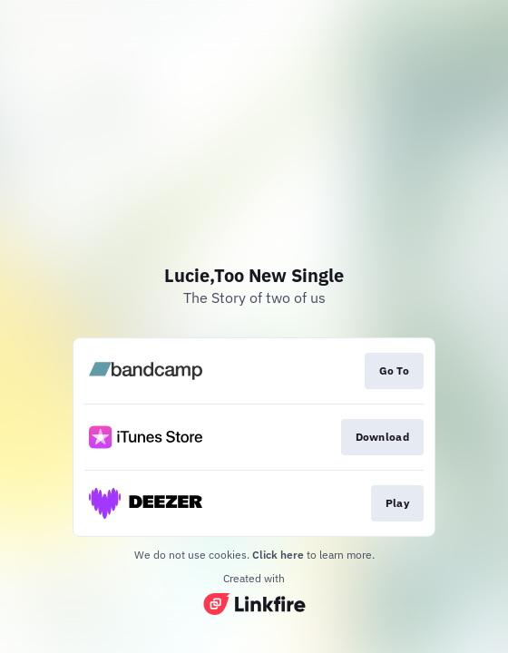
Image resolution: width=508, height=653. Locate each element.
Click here (278, 554)
